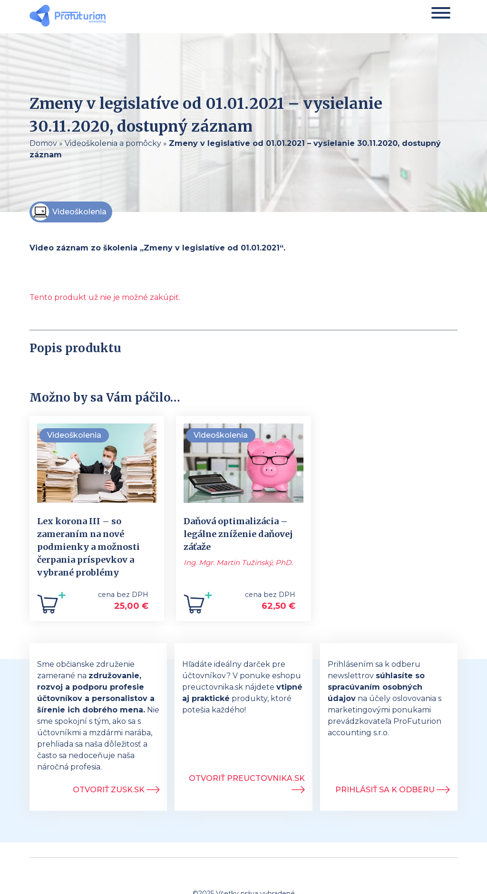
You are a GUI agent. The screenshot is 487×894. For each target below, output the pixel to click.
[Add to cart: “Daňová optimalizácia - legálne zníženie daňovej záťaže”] (198, 607)
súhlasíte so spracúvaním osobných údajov (376, 687)
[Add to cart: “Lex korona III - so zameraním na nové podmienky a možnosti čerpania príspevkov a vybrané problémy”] (51, 607)
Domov (43, 143)
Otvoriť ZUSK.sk (116, 789)
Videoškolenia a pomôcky (113, 143)
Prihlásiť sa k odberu (392, 789)
